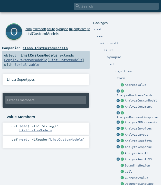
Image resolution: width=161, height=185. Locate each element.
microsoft (39, 29)
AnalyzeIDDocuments (141, 122)
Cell (128, 171)
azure (51, 29)
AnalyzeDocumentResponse (137, 117)
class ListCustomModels (45, 48)
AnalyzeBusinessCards (135, 95)
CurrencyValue (136, 178)
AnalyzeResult (136, 153)
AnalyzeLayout (136, 134)
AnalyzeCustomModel (141, 100)
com (28, 29)
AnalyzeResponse (138, 147)
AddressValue (135, 85)
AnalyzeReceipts (138, 141)
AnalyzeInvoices (138, 128)
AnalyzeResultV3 (138, 159)
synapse (62, 29)
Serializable (26, 64)
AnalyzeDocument (138, 106)
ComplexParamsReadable (25, 60)
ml (71, 29)
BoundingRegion (137, 165)
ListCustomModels (42, 34)
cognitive (80, 29)
